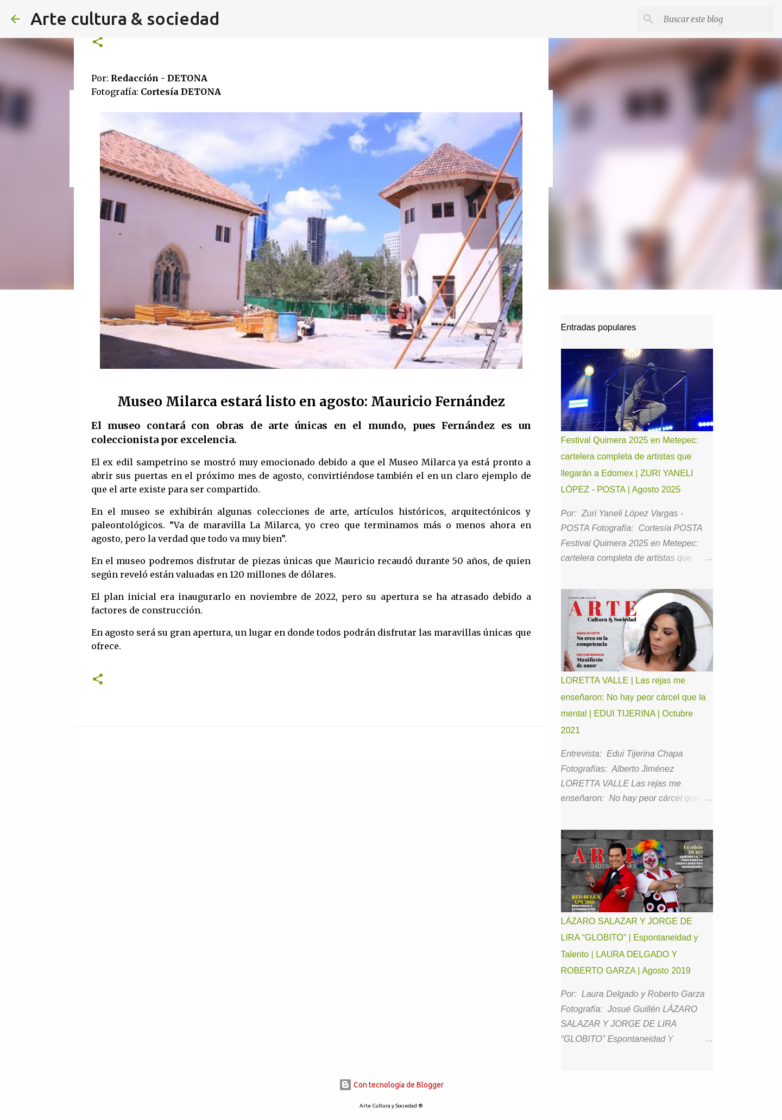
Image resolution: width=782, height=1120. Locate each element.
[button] (97, 42)
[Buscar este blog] (716, 19)
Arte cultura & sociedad (124, 18)
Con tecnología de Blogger (391, 1084)
